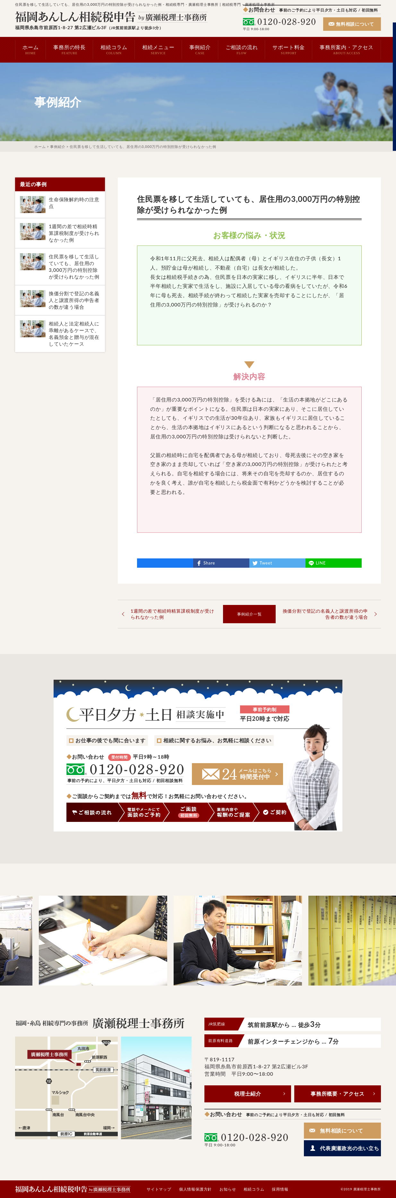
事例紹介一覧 (249, 614)
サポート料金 (288, 50)
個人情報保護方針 (195, 1189)
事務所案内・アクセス (347, 50)
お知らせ (228, 1189)
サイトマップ (159, 1189)
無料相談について (355, 24)
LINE (321, 562)
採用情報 (280, 1189)
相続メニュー (158, 50)
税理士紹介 (247, 1093)
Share (209, 562)
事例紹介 (200, 50)
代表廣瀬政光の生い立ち (349, 1148)
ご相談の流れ (242, 50)
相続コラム (113, 50)
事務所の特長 (69, 50)
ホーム (30, 50)
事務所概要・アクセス (338, 1093)
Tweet (266, 562)
